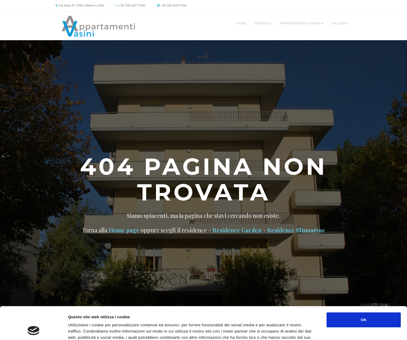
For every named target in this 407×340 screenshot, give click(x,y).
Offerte (263, 23)
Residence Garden (237, 230)
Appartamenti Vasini (301, 23)
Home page (124, 230)
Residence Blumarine (296, 230)
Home (241, 23)
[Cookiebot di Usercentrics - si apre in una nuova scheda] (33, 330)
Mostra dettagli (276, 330)
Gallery (339, 23)
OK (364, 289)
